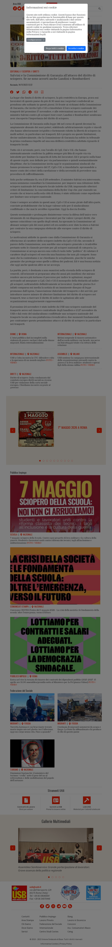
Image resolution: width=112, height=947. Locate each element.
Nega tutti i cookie (55, 48)
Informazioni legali (36, 34)
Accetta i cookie (76, 48)
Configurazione (34, 40)
